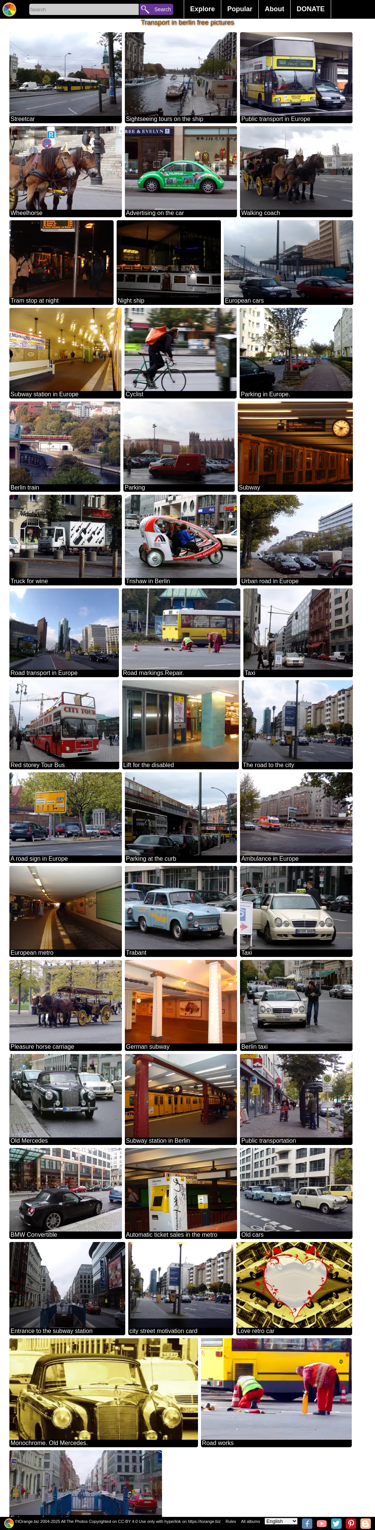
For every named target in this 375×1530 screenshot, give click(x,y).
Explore (202, 9)
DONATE (311, 9)
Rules (230, 1521)
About (274, 9)
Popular (239, 9)
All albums (250, 1521)
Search (162, 9)
